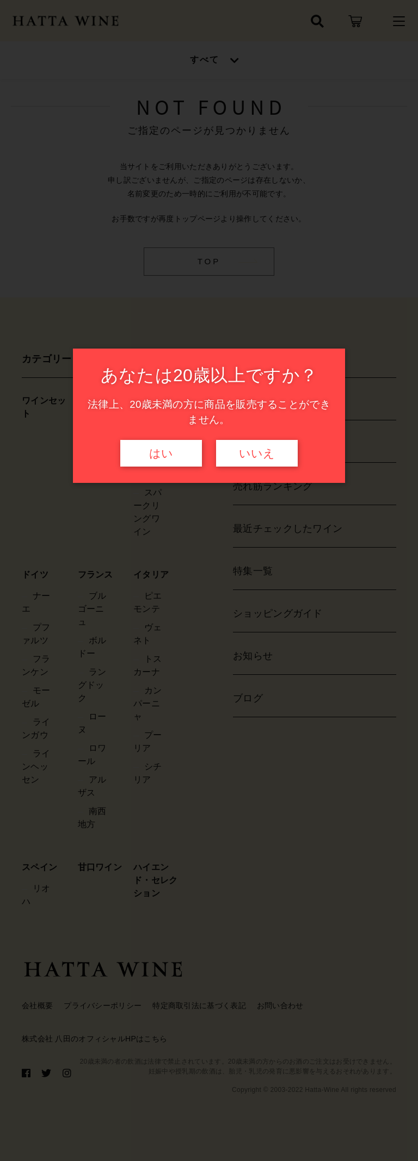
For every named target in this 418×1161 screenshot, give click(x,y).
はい (161, 453)
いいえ (257, 453)
